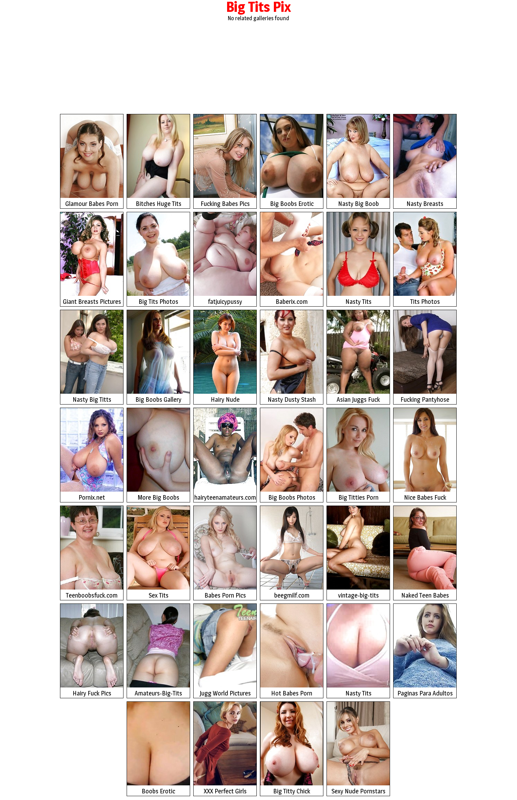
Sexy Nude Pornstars (358, 748)
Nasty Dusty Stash (291, 356)
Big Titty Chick (291, 748)
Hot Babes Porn (291, 650)
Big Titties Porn (358, 454)
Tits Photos (425, 258)
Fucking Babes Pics (225, 160)
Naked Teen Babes (425, 552)
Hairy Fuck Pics (91, 650)
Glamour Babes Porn (91, 160)
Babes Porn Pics (225, 552)
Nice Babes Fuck (425, 454)
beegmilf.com (291, 552)
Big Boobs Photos (291, 454)
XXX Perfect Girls (225, 748)
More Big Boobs (158, 454)
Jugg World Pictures (225, 650)
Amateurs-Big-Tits (158, 650)
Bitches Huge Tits (158, 160)
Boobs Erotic (158, 748)
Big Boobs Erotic (291, 160)
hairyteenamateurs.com (225, 454)
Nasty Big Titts (91, 356)
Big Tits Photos (158, 258)
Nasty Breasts (425, 160)
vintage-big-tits (358, 552)
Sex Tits (158, 552)
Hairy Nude (225, 356)
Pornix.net (91, 454)
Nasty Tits (358, 258)
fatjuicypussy (225, 258)
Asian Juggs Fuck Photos (358, 357)
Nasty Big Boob (358, 160)
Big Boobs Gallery (158, 356)
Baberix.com (291, 258)
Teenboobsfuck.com (91, 552)
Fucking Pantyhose (425, 356)
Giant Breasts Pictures (91, 258)
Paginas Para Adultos (425, 650)
